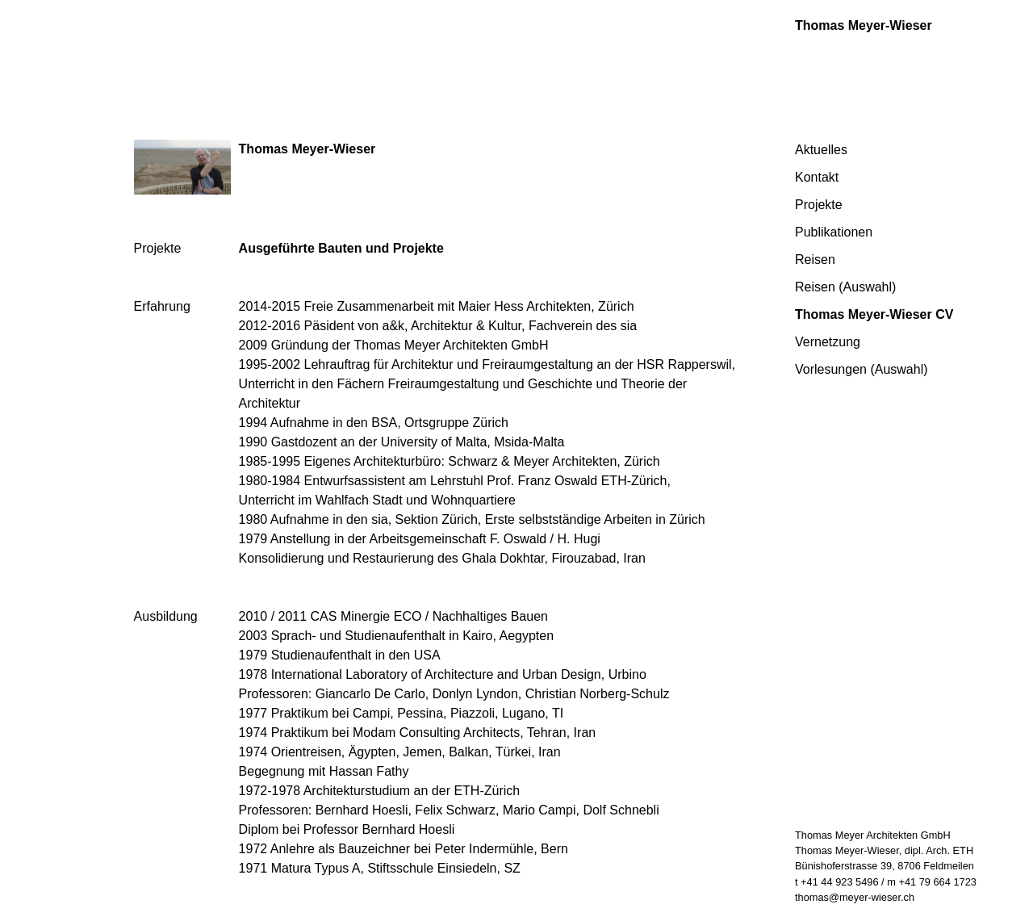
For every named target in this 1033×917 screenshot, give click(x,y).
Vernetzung (827, 342)
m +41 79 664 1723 (932, 882)
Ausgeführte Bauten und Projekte (341, 248)
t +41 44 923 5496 (837, 882)
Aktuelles (821, 150)
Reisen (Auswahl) (845, 287)
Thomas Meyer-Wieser (863, 25)
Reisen (815, 259)
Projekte (819, 204)
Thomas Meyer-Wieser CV (874, 314)
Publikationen (833, 232)
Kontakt (817, 177)
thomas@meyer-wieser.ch (854, 897)
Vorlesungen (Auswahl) (861, 369)
